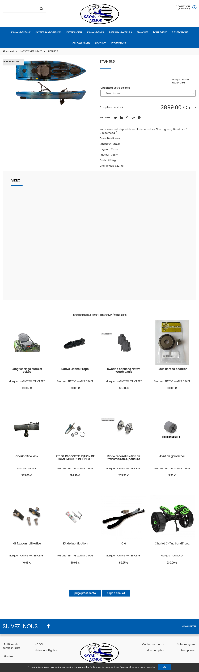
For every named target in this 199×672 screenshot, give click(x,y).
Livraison (9, 656)
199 (75, 475)
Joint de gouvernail (172, 456)
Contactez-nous (152, 644)
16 (27, 562)
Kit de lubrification (75, 544)
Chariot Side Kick (26, 456)
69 (75, 388)
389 (26, 475)
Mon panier (188, 650)
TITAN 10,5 (107, 61)
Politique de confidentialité (11, 646)
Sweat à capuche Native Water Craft (123, 371)
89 (123, 562)
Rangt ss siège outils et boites (26, 371)
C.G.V (39, 644)
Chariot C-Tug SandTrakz (172, 544)
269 (123, 475)
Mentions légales (46, 650)
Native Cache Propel (75, 369)
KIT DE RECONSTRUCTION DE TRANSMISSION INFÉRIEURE (75, 458)
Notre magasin (186, 644)
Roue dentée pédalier (172, 369)
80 (172, 388)
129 (27, 388)
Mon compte (155, 650)
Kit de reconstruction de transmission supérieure (123, 458)
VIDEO (15, 180)
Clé (123, 544)
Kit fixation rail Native (27, 544)
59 (75, 562)
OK (164, 667)
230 (172, 562)
